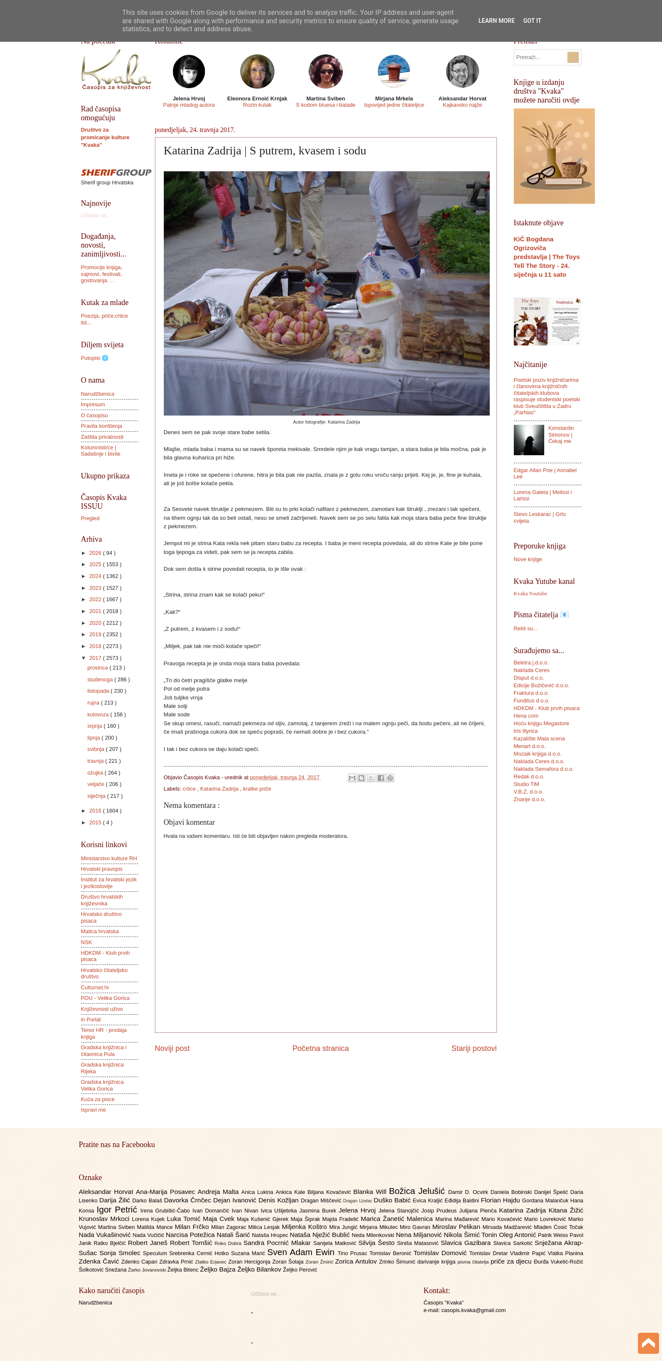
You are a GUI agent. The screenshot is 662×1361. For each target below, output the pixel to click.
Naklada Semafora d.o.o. (544, 769)
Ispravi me (93, 1110)
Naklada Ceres (532, 670)
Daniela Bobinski (512, 1192)
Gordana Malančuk (546, 1200)
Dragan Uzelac (358, 1201)
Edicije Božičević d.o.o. (542, 685)
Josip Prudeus (440, 1210)
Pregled (90, 518)
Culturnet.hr (95, 987)
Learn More (496, 20)
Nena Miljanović (420, 1234)
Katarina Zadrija (220, 789)
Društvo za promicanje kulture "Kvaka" (105, 137)
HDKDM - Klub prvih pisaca (547, 708)
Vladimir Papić (529, 1253)
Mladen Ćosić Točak (558, 1227)
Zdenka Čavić (100, 1261)
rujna (94, 702)
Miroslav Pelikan (457, 1226)
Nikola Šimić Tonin (471, 1234)
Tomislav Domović (441, 1252)
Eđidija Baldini (463, 1200)
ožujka (96, 773)
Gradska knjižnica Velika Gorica (102, 1085)
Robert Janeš (149, 1242)
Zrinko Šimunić (398, 1261)
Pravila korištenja (101, 426)
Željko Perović (300, 1269)
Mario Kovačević (502, 1219)
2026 (96, 553)
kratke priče (257, 789)
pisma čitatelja (474, 1261)
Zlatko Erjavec (211, 1261)
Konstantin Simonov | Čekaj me (561, 434)
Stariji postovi (473, 1048)
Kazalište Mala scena (539, 738)
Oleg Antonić (518, 1234)
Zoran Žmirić (320, 1261)
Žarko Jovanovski (147, 1269)
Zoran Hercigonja (250, 1261)
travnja (96, 761)
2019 (96, 634)
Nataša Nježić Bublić (321, 1234)
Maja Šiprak (306, 1219)
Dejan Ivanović (235, 1200)
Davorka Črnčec (188, 1200)
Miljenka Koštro (305, 1226)
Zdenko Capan (140, 1261)
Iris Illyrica (526, 731)
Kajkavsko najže (462, 105)
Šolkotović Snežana (103, 1269)
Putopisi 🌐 (95, 358)
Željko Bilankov (260, 1269)
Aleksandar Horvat (107, 1191)
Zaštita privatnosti (102, 437)
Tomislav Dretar (489, 1253)
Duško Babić (393, 1200)
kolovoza (98, 714)
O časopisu (94, 415)
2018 (96, 646)
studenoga (100, 679)
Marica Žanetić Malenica (398, 1218)
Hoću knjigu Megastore (542, 723)
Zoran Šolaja (289, 1261)
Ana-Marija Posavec (167, 1191)
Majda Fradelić (341, 1219)
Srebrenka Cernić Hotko (200, 1253)
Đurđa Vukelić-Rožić (558, 1261)
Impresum (93, 404)
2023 (96, 588)
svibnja (96, 749)
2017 (96, 658)
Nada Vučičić (149, 1235)
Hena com (526, 716)
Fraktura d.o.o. (531, 693)
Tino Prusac (353, 1253)
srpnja (95, 726)
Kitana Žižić (566, 1210)
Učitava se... (96, 215)
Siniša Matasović (419, 1243)
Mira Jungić (344, 1227)
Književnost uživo (102, 1009)
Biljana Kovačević (330, 1192)
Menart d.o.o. (530, 746)
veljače (96, 784)
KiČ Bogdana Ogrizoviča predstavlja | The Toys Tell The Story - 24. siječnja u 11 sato (547, 256)
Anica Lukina (258, 1192)
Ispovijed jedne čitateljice (394, 105)
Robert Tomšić (192, 1242)
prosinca (98, 667)
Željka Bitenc (183, 1269)
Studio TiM (527, 784)
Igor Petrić (119, 1209)
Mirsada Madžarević (508, 1227)
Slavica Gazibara (467, 1242)
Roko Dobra (228, 1243)
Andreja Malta (219, 1191)
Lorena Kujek (149, 1219)
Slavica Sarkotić (513, 1243)
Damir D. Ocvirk (469, 1192)
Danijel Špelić (552, 1192)
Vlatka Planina (565, 1253)
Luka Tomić (185, 1218)
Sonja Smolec (121, 1252)
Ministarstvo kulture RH (109, 858)
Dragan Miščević (322, 1200)
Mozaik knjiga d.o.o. (538, 754)
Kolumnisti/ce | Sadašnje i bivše (101, 450)
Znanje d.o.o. (529, 799)
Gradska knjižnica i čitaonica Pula (104, 1050)
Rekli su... (526, 628)
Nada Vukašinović (106, 1234)
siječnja (97, 796)
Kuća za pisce (98, 1099)
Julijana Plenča (479, 1210)
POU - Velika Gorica (105, 998)
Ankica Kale (292, 1192)
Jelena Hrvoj (358, 1210)
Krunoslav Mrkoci (105, 1218)
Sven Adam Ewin (302, 1252)
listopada (99, 691)
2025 (96, 564)
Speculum (156, 1253)
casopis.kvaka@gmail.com (473, 1310)
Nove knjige (528, 559)
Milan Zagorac (229, 1227)
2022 (96, 599)
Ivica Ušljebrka (279, 1210)
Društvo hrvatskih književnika (102, 900)
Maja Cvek (220, 1218)
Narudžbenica (97, 394)
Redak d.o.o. (529, 776)
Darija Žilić (115, 1200)
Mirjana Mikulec (380, 1227)
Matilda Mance (156, 1227)
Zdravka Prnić (177, 1261)
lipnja (94, 738)
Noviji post (172, 1048)
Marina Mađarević (458, 1219)
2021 (96, 611)
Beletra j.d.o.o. (531, 662)
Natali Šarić (234, 1234)
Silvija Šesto (377, 1242)
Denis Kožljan (279, 1200)
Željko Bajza (218, 1269)
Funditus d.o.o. (532, 700)
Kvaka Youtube (530, 594)
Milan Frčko (193, 1226)
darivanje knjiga (437, 1261)
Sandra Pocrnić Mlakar (278, 1242)
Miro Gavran (416, 1227)
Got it (532, 20)
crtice (190, 789)
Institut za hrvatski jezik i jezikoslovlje (109, 882)
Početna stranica (320, 1048)
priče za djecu (512, 1261)
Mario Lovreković (546, 1219)
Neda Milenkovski (374, 1235)
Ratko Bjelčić (111, 1243)
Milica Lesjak (265, 1227)
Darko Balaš (148, 1200)
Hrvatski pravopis (102, 869)
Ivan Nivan (246, 1210)
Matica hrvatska (100, 931)
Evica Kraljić (429, 1200)
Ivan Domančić (212, 1210)
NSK (86, 942)
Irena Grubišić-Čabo (167, 1210)
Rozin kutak (257, 105)
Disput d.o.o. (529, 678)
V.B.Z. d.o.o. (528, 792)
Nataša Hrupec (271, 1235)
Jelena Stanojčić (399, 1210)
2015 (96, 822)
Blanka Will (371, 1191)
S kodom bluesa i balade (325, 105)
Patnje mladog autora (188, 105)
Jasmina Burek (319, 1210)
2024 (96, 576)
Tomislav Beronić (391, 1253)
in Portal (91, 1019)
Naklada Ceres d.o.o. (539, 761)
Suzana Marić (249, 1253)
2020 (96, 623)
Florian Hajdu (501, 1200)
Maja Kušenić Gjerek (263, 1219)
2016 (96, 810)
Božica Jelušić (418, 1191)
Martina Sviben (117, 1227)
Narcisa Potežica (191, 1234)
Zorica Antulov (357, 1261)
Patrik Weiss (554, 1235)
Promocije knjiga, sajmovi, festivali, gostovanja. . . (101, 274)
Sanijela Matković (335, 1243)
